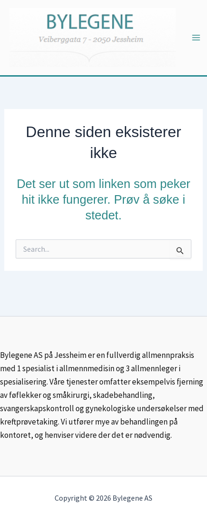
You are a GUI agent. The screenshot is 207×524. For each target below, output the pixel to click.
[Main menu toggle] (196, 38)
